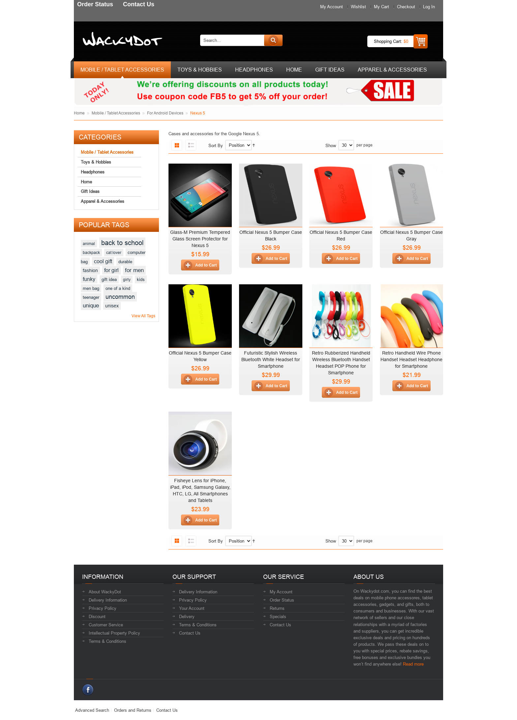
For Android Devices (165, 112)
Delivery (187, 616)
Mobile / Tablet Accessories (116, 112)
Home (79, 112)
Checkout (406, 6)
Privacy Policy (102, 608)
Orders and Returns (132, 710)
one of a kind (118, 288)
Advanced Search (92, 710)
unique (91, 305)
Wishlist (358, 6)
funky (89, 279)
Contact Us (189, 633)
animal (89, 243)
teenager (91, 297)
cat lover (113, 252)
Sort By (215, 145)
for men (134, 270)
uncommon (120, 296)
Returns (277, 608)
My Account (331, 6)
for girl (111, 270)
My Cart (381, 6)
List (191, 145)
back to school (122, 242)
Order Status (282, 600)
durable (125, 261)
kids (141, 279)
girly (127, 279)
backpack (91, 252)
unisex (112, 305)
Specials (278, 616)
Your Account (191, 608)
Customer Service (106, 624)
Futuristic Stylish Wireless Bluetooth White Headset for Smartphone (270, 359)
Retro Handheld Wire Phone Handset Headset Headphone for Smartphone (411, 359)
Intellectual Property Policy (114, 633)
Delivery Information (108, 600)
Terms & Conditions (107, 641)
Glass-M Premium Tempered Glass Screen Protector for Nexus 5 (200, 239)
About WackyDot (105, 591)
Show (330, 145)
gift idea (109, 279)
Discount (97, 616)
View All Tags (143, 315)
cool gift (103, 261)
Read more (413, 664)
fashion (90, 270)
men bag (91, 288)
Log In (429, 6)
